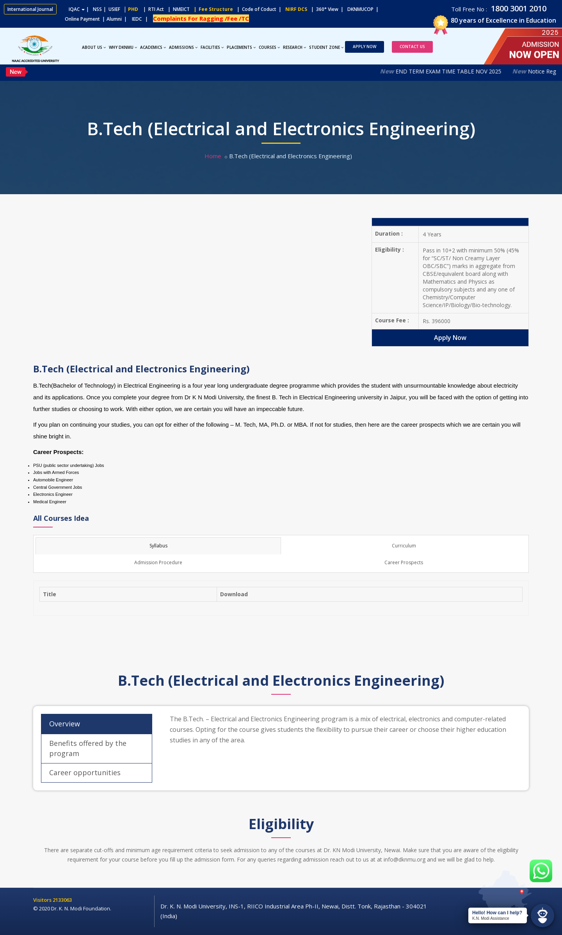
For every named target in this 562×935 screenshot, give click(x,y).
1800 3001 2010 (517, 8)
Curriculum (404, 545)
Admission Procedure (158, 562)
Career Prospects (403, 562)
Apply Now (364, 46)
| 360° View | (327, 9)
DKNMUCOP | (364, 9)
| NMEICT (177, 9)
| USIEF (111, 9)
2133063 (62, 899)
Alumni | (118, 19)
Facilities (212, 47)
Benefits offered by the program (87, 748)
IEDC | (141, 19)
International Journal (30, 9)
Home (213, 156)
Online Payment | (54, 19)
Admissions (183, 47)
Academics (153, 47)
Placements (241, 47)
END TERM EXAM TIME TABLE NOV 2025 (457, 71)
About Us (94, 47)
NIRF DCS (296, 9)
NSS (97, 9)
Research (294, 47)
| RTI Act (152, 9)
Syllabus (158, 545)
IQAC (77, 9)
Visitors (43, 899)
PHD (133, 9)
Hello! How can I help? (497, 912)
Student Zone (326, 47)
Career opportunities (85, 772)
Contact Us (412, 46)
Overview (64, 723)
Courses (269, 47)
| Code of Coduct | (259, 9)
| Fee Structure (212, 9)
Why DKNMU (123, 47)
